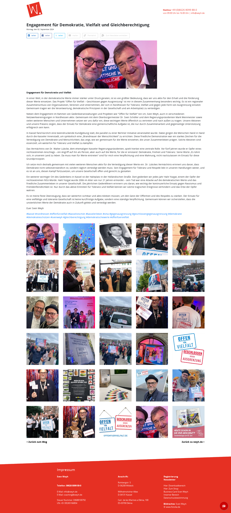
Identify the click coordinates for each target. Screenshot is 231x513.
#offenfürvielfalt (59, 213)
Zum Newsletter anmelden (115, 35)
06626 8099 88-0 (73, 485)
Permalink (90, 35)
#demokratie (175, 213)
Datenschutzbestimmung (176, 497)
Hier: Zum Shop (171, 488)
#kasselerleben (94, 213)
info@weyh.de (198, 13)
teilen (32, 35)
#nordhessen (42, 213)
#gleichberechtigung (74, 217)
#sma (106, 213)
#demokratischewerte (98, 217)
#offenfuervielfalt (119, 217)
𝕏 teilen (59, 35)
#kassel (30, 213)
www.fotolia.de (173, 507)
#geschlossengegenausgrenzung (149, 213)
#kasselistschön (76, 213)
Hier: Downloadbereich (174, 485)
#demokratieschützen (38, 217)
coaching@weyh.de (73, 494)
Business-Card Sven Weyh (176, 491)
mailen (73, 35)
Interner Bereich (171, 494)
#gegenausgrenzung (120, 213)
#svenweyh (57, 217)
